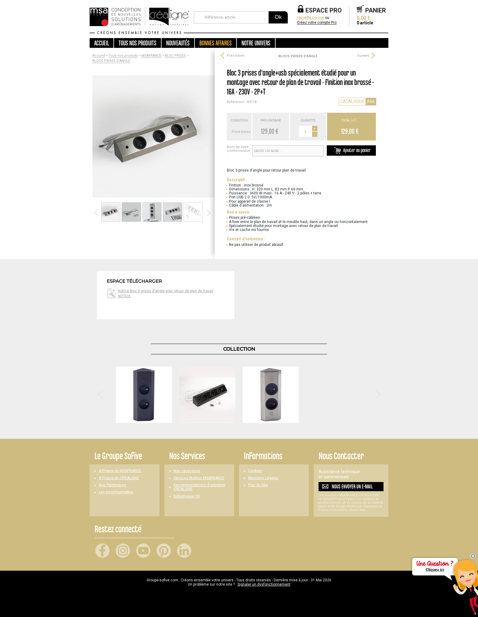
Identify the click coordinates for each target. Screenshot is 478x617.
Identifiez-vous (310, 18)
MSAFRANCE (151, 56)
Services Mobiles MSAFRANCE (198, 478)
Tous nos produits (123, 56)
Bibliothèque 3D (186, 496)
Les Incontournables (116, 492)
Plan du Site (258, 485)
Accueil (101, 43)
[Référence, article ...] (231, 17)
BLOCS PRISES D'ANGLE (111, 61)
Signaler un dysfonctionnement (264, 584)
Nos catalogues (186, 471)
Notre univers (255, 43)
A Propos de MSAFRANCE (120, 471)
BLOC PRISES (175, 56)
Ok (278, 17)
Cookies (255, 471)
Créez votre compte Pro (317, 23)
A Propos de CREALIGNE (119, 478)
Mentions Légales (263, 478)
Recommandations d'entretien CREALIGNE (199, 487)
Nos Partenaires (112, 485)
